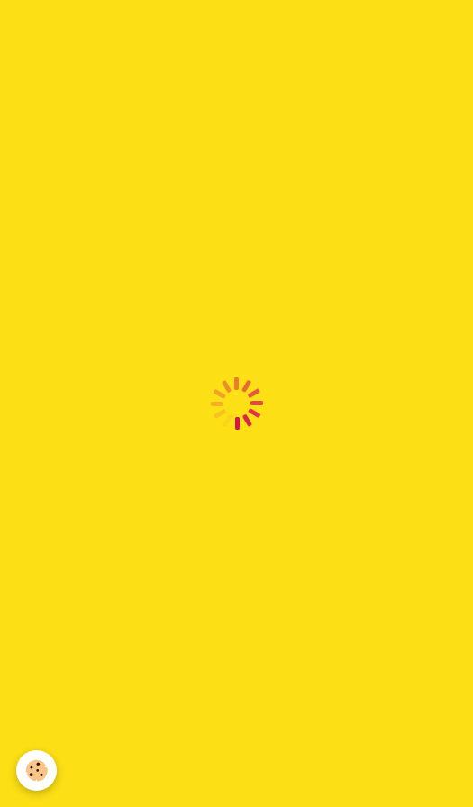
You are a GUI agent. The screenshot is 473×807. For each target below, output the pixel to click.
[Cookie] (36, 770)
